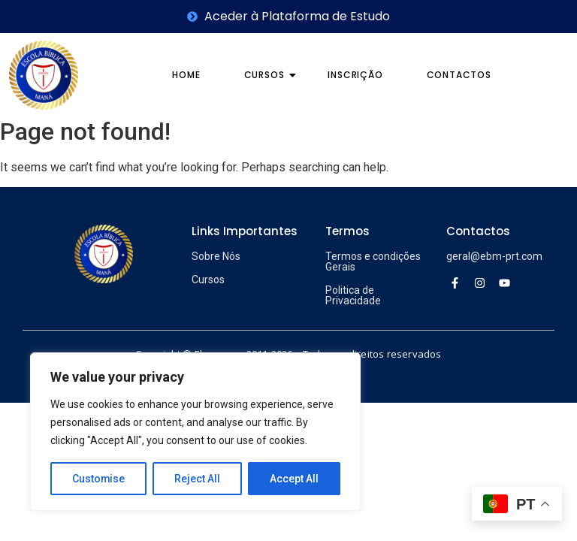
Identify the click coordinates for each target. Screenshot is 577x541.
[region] (195, 432)
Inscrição (355, 74)
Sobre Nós (216, 256)
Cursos (269, 74)
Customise (98, 479)
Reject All (198, 479)
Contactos (459, 74)
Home (186, 74)
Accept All (294, 479)
